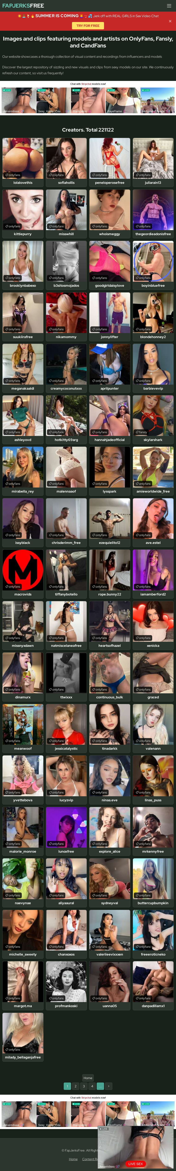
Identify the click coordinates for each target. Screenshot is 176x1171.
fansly (143, 432)
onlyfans (14, 175)
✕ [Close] (170, 21)
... (100, 1086)
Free (23, 5)
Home (88, 1078)
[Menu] (169, 5)
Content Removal (94, 1159)
